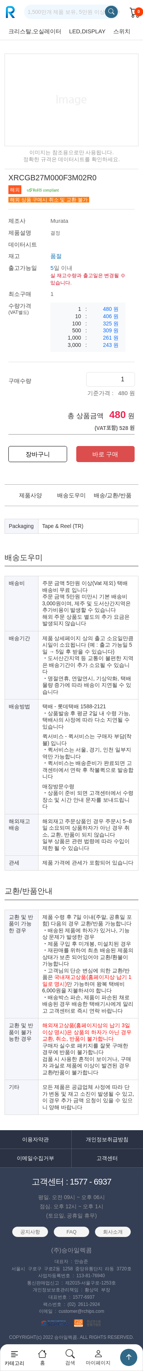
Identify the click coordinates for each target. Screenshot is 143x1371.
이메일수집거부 (35, 1158)
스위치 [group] (121, 31)
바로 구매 (105, 454)
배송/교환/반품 (112, 495)
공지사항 (30, 1232)
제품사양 (30, 495)
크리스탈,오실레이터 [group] (34, 31)
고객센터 (107, 1158)
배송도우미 (71, 495)
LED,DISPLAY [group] (87, 31)
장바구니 (38, 454)
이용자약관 (35, 1139)
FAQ (72, 1232)
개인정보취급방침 (107, 1139)
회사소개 (113, 1232)
